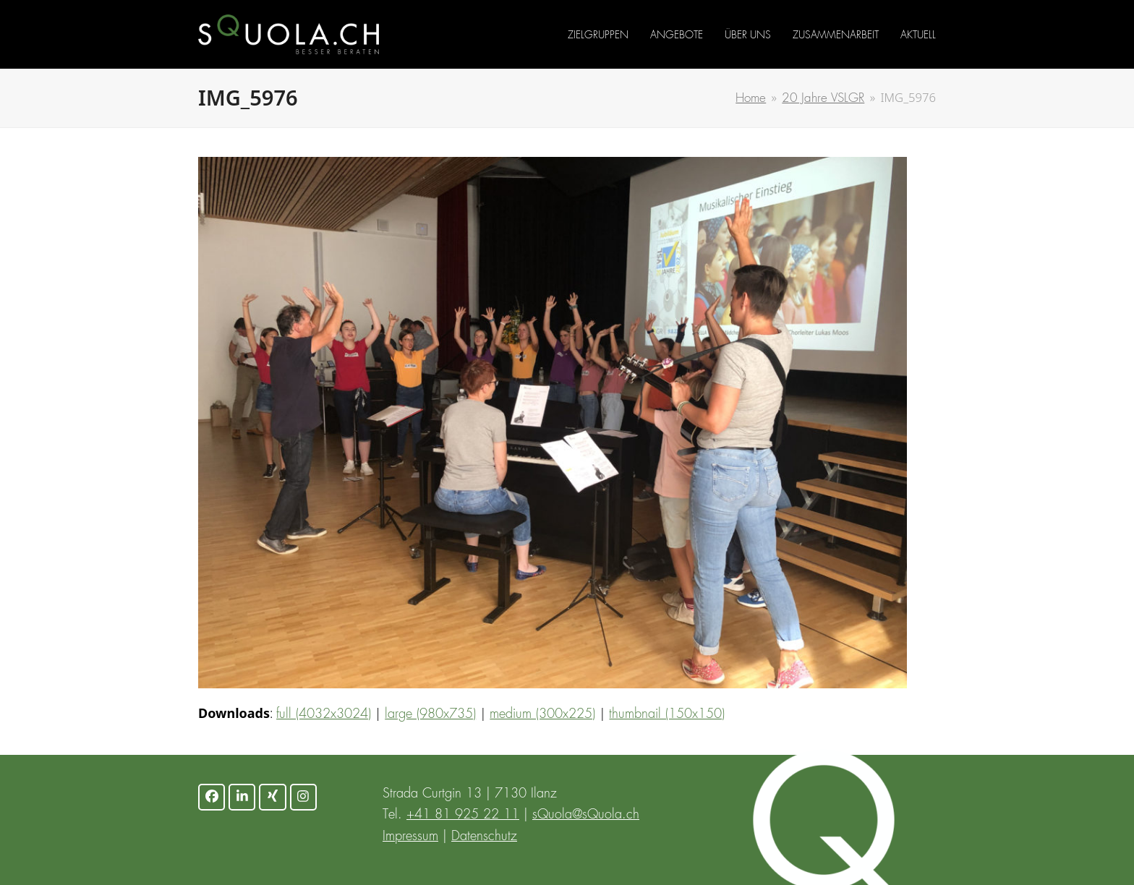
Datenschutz (484, 836)
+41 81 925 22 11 (462, 814)
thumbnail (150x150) (667, 714)
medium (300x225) (542, 714)
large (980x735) (430, 714)
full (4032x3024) (323, 714)
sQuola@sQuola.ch (585, 814)
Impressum (410, 836)
